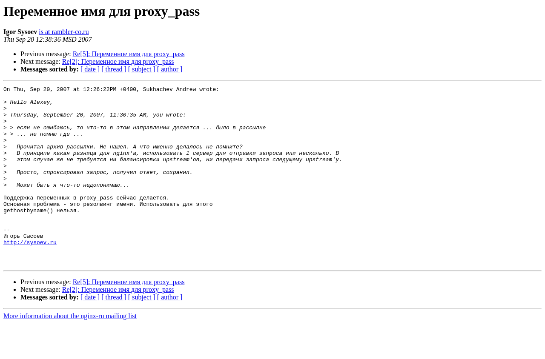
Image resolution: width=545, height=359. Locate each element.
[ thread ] (113, 69)
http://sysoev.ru (30, 274)
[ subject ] (141, 69)
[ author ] (170, 69)
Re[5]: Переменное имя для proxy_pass (129, 53)
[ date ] (90, 69)
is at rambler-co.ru (64, 31)
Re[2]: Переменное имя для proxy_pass (118, 61)
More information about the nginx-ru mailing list (70, 351)
